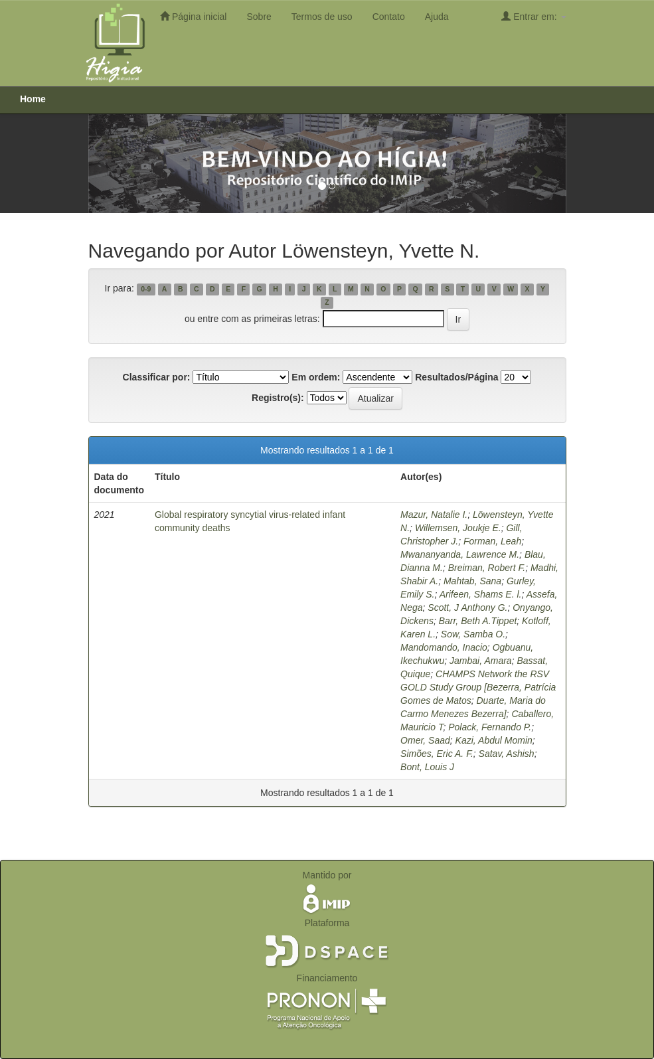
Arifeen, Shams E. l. (481, 594)
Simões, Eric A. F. (436, 753)
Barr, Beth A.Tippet (478, 620)
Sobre (258, 16)
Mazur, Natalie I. (433, 514)
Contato (388, 16)
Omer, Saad (425, 740)
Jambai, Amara (481, 660)
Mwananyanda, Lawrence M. (459, 554)
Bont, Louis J (427, 767)
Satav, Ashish (506, 753)
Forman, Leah (492, 541)
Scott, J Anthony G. (467, 607)
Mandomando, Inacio (443, 647)
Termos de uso (322, 16)
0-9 (146, 289)
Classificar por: (157, 377)
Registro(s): (278, 397)
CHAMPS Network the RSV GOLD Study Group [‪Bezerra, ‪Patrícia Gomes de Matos (478, 687)
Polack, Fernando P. (489, 727)
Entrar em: (533, 16)
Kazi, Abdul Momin (493, 740)
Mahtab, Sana (472, 581)
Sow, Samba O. (473, 634)
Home (33, 99)
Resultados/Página (456, 377)
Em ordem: (315, 377)
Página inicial (193, 16)
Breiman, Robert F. (486, 567)
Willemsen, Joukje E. (458, 528)
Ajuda (437, 16)
